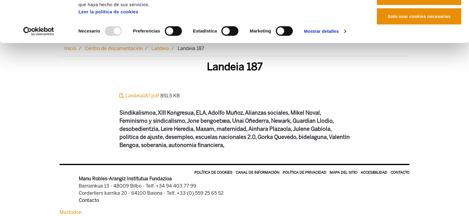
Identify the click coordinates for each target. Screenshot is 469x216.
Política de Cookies (213, 172)
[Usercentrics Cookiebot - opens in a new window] (39, 70)
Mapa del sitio (343, 172)
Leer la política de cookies (108, 50)
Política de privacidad (304, 172)
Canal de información (257, 172)
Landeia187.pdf (139, 96)
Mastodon (71, 212)
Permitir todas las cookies (419, 15)
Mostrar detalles (321, 69)
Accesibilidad (374, 172)
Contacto (400, 172)
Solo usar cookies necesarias (419, 55)
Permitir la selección (419, 35)
